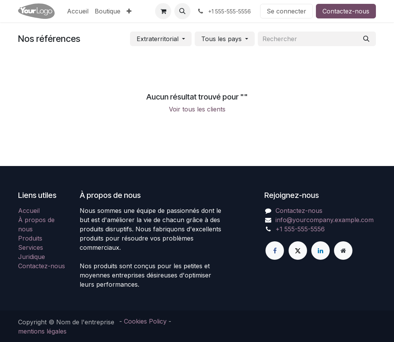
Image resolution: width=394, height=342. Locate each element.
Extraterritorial (158, 39)
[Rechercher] (366, 39)
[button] (182, 11)
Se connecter (286, 11)
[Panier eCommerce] (163, 11)
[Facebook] (274, 250)
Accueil (29, 210)
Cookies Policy (145, 321)
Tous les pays (221, 39)
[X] (298, 250)
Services (30, 247)
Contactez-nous (345, 11)
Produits (30, 238)
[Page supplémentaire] (343, 250)
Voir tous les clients (197, 109)
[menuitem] (78, 11)
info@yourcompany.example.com (324, 220)
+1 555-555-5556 (300, 229)
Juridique (31, 257)
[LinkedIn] (320, 250)
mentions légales (42, 331)
